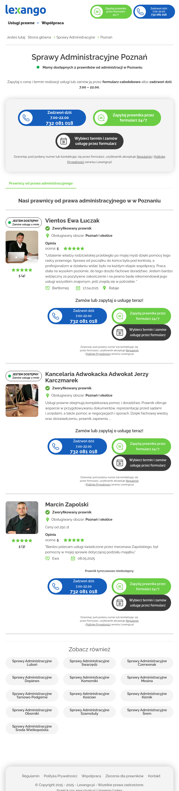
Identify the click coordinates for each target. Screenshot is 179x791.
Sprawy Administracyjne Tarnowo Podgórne (32, 695)
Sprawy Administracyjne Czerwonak (147, 662)
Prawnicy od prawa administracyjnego (41, 183)
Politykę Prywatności (98, 353)
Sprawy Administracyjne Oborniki (32, 711)
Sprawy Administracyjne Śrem (147, 711)
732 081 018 (159, 14)
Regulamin (144, 156)
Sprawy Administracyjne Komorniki (89, 679)
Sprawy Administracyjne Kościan (89, 695)
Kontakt (154, 776)
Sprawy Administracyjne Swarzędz (89, 662)
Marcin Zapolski (66, 504)
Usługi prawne (21, 23)
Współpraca (52, 23)
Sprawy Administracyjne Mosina (147, 679)
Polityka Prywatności (60, 776)
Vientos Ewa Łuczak (72, 220)
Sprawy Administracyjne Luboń (32, 662)
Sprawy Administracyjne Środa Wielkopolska (32, 728)
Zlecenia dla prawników (125, 776)
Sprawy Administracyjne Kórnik (147, 695)
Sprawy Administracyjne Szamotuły (89, 711)
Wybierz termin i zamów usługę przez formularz (147, 332)
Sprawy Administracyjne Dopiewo (32, 679)
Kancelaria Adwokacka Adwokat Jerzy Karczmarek (96, 377)
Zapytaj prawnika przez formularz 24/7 (115, 11)
